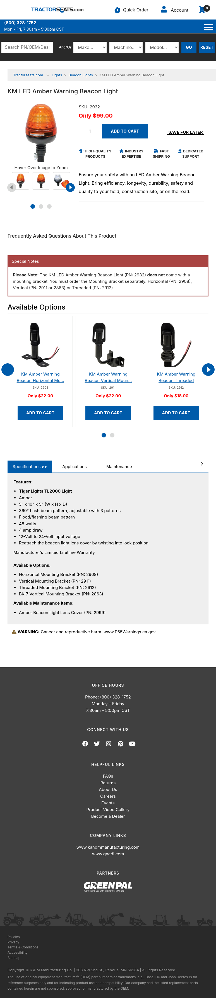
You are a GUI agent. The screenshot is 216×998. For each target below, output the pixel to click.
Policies (14, 937)
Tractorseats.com (28, 75)
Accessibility (18, 952)
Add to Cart (125, 131)
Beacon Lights (81, 75)
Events (107, 802)
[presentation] (11, 187)
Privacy (13, 942)
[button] (32, 206)
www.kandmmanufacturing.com (108, 847)
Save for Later (186, 132)
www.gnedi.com (108, 853)
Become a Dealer (108, 816)
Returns (108, 782)
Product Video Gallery (108, 809)
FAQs (108, 776)
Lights (57, 75)
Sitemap (14, 958)
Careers (108, 796)
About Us (108, 789)
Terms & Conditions (23, 947)
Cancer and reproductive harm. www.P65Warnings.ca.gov (84, 631)
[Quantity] (90, 131)
